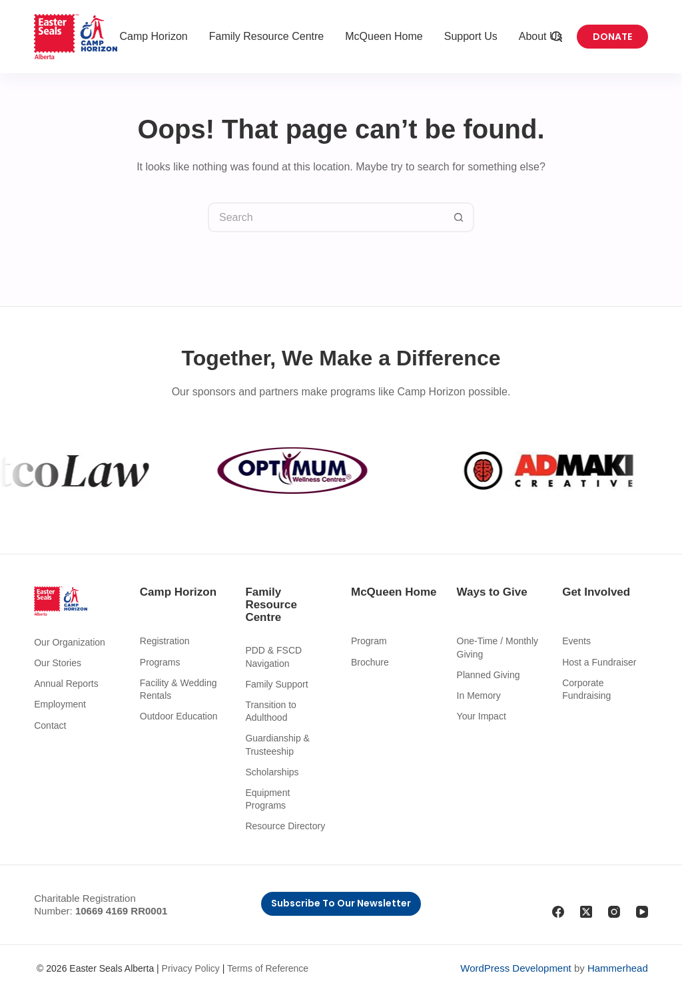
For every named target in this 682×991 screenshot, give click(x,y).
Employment (60, 704)
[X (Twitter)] (586, 912)
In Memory (479, 695)
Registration (165, 641)
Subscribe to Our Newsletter (341, 903)
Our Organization (69, 642)
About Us (541, 36)
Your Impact (481, 716)
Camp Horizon (153, 36)
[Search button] (459, 217)
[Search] (556, 36)
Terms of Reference (267, 968)
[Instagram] (614, 912)
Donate (612, 36)
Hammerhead (617, 968)
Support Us (471, 36)
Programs (160, 662)
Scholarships (271, 772)
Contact (50, 725)
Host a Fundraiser (599, 662)
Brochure (370, 662)
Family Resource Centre (266, 36)
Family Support (276, 684)
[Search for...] (326, 217)
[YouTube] (642, 912)
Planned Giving (488, 675)
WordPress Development (515, 968)
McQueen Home (384, 36)
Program (369, 641)
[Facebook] (558, 912)
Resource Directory (285, 826)
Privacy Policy (191, 968)
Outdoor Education (179, 716)
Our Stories (57, 663)
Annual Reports (66, 683)
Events (576, 641)
